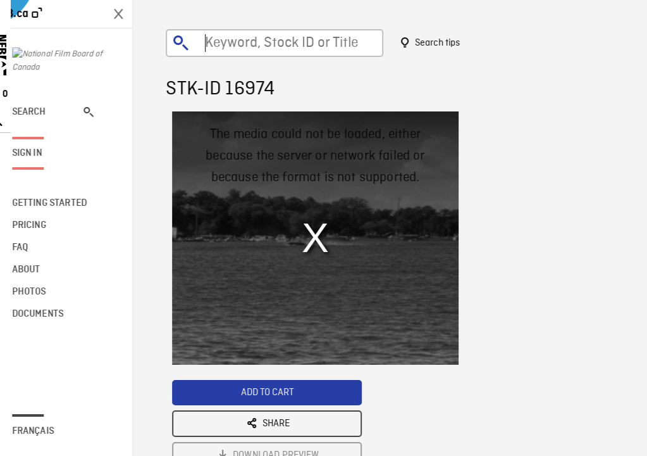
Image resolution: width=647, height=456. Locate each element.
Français (49, 431)
